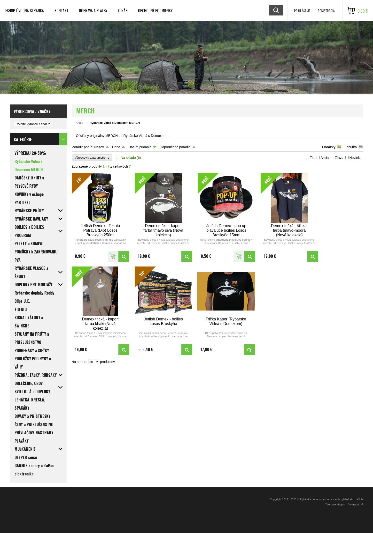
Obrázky (328, 147)
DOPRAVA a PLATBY (93, 11)
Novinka (355, 158)
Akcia (324, 158)
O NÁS (122, 11)
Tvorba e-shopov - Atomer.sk (344, 504)
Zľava (339, 158)
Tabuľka (351, 147)
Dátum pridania (139, 147)
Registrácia (326, 10)
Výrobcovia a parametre (92, 157)
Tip (312, 158)
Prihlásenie (302, 10)
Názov (99, 147)
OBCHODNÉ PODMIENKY (155, 11)
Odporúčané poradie (175, 147)
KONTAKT (61, 11)
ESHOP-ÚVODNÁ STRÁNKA (24, 11)
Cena (116, 147)
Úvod (80, 123)
